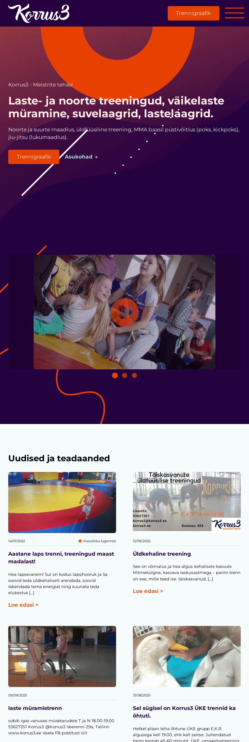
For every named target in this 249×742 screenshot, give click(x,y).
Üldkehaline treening (162, 554)
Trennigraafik (193, 13)
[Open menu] (235, 13)
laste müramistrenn (35, 708)
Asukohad (79, 157)
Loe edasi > (23, 605)
